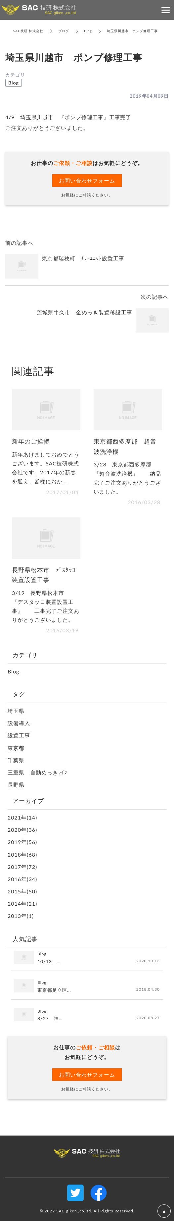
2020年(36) (22, 829)
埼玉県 (16, 711)
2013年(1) (21, 916)
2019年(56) (22, 842)
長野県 (16, 784)
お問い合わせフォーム (87, 180)
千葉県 (16, 760)
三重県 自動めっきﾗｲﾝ (37, 772)
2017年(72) (22, 867)
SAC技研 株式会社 (28, 31)
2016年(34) (22, 879)
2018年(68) (22, 854)
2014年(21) (22, 903)
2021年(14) (22, 817)
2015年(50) (22, 891)
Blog (88, 31)
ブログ (63, 31)
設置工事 (19, 735)
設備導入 (19, 723)
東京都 (16, 748)
